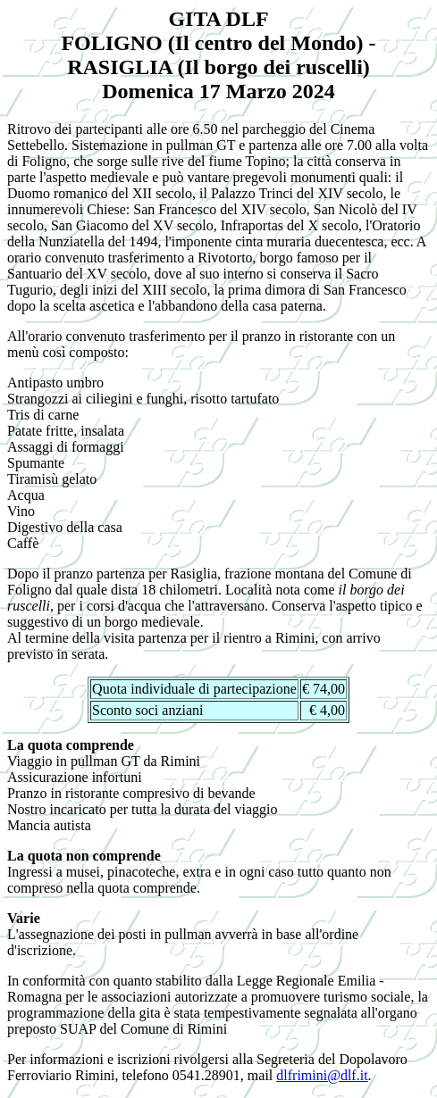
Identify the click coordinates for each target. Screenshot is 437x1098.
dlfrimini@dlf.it (321, 1075)
